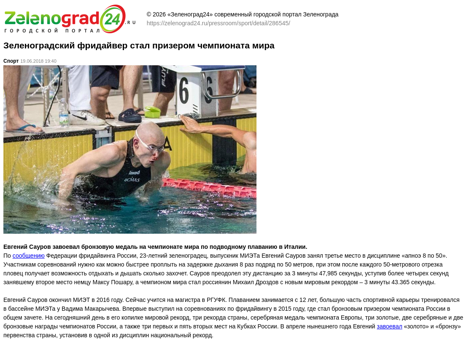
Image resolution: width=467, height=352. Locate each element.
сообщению (29, 255)
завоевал (389, 326)
